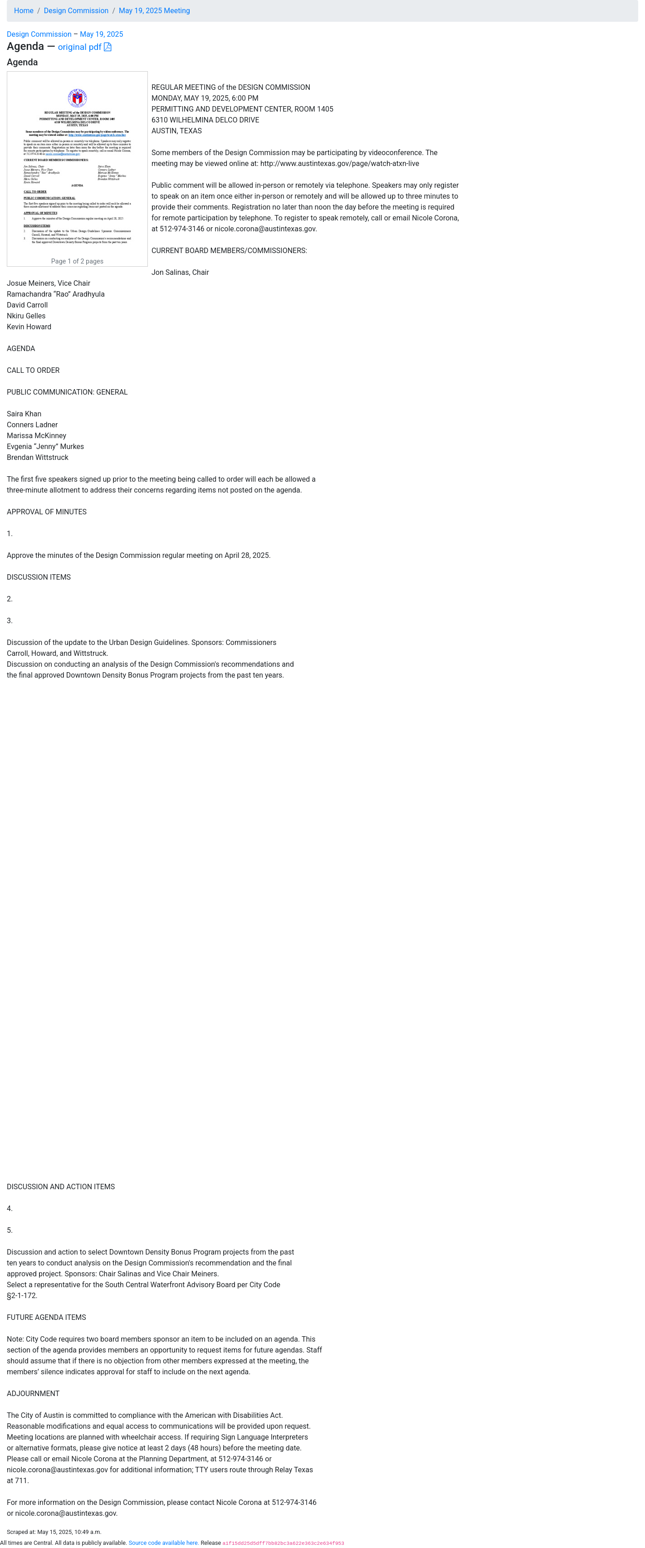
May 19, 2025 (101, 34)
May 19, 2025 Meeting (154, 10)
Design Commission (76, 10)
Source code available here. (164, 1542)
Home (24, 10)
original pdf (84, 47)
